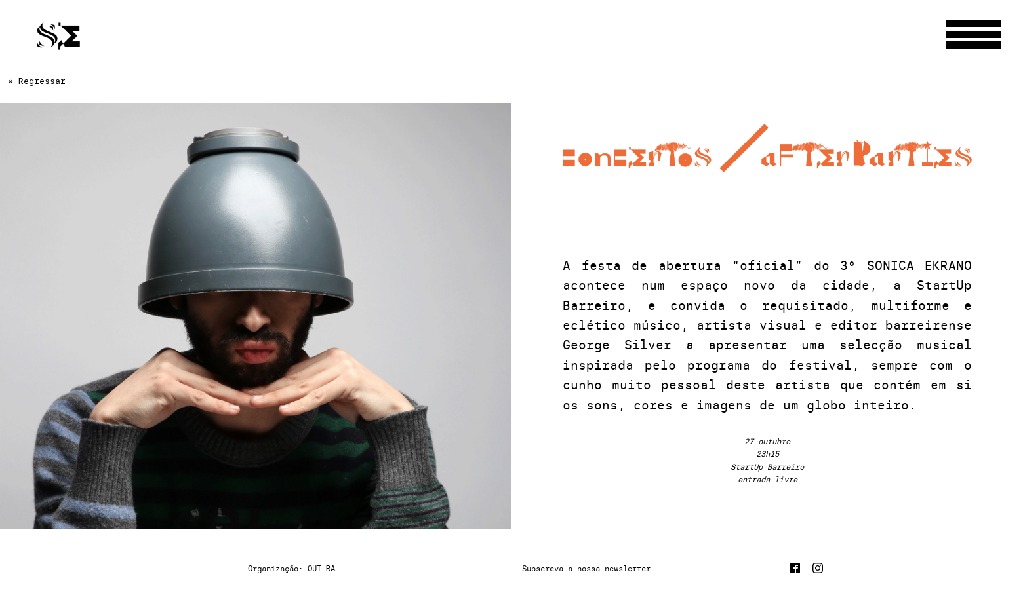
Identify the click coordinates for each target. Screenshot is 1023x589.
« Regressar (37, 80)
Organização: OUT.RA (291, 568)
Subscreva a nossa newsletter (586, 568)
